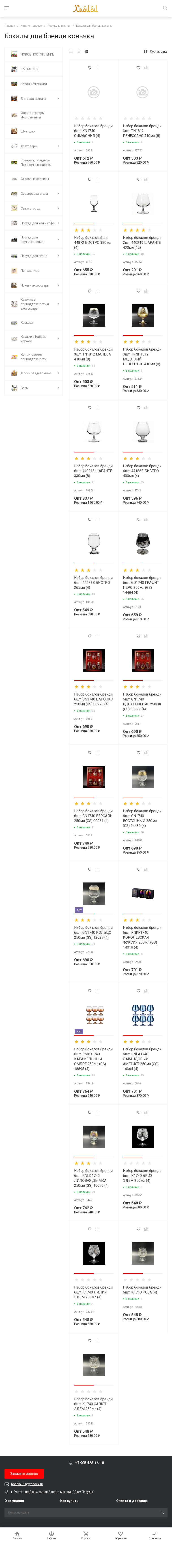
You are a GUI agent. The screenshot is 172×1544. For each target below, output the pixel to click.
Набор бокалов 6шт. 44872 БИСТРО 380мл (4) (92, 243)
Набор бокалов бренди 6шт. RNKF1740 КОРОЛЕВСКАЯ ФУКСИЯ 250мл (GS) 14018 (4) (142, 937)
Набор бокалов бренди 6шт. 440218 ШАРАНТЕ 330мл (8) (93, 471)
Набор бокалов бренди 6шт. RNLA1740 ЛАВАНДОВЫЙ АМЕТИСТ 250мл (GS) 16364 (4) (142, 1059)
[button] (84, 335)
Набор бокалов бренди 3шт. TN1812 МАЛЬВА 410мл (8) (93, 354)
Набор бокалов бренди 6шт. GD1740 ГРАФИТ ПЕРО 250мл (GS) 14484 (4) (142, 585)
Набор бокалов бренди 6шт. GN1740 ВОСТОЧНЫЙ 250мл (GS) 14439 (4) (142, 818)
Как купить (69, 1501)
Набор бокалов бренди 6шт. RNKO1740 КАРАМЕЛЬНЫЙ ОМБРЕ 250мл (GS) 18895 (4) (93, 1059)
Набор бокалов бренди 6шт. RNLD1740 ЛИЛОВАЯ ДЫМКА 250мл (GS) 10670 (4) (93, 1178)
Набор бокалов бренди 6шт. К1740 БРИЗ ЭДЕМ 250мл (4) (142, 1176)
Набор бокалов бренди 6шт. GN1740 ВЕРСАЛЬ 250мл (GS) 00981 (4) (93, 816)
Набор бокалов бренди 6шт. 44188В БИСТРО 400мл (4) (142, 471)
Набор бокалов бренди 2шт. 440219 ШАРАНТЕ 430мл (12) (142, 243)
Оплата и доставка (132, 1501)
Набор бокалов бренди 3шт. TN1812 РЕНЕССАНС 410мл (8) (142, 131)
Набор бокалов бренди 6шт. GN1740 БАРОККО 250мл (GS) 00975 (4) (93, 699)
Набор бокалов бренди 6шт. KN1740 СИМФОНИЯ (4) (93, 131)
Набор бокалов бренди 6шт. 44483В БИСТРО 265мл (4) (93, 583)
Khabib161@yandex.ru (27, 1484)
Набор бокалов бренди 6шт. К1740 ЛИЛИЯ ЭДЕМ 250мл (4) (93, 1292)
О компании (14, 1501)
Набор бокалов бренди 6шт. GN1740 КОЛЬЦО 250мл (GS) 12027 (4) (93, 932)
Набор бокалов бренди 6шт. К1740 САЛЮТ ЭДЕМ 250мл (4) (93, 1404)
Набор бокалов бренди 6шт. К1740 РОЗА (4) (142, 1289)
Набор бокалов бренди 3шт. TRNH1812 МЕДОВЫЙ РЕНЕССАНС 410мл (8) (142, 356)
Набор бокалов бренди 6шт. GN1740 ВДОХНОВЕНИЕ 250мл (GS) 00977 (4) (142, 701)
